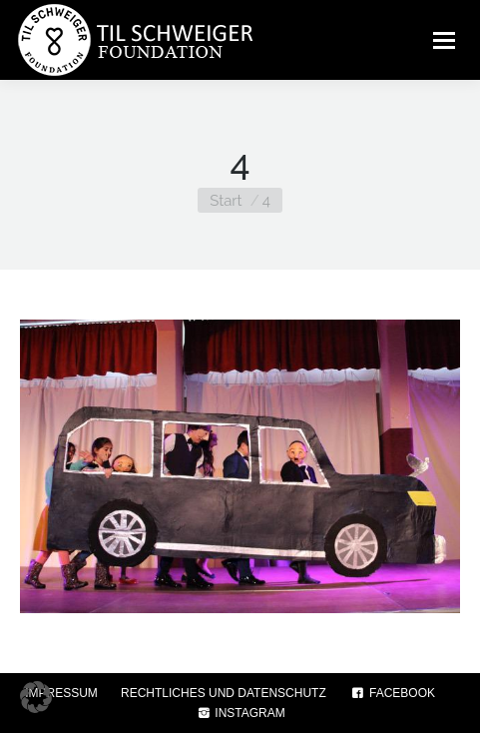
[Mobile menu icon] (444, 40)
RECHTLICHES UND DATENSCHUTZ (223, 693)
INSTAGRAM (240, 713)
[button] (36, 697)
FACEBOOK (392, 693)
